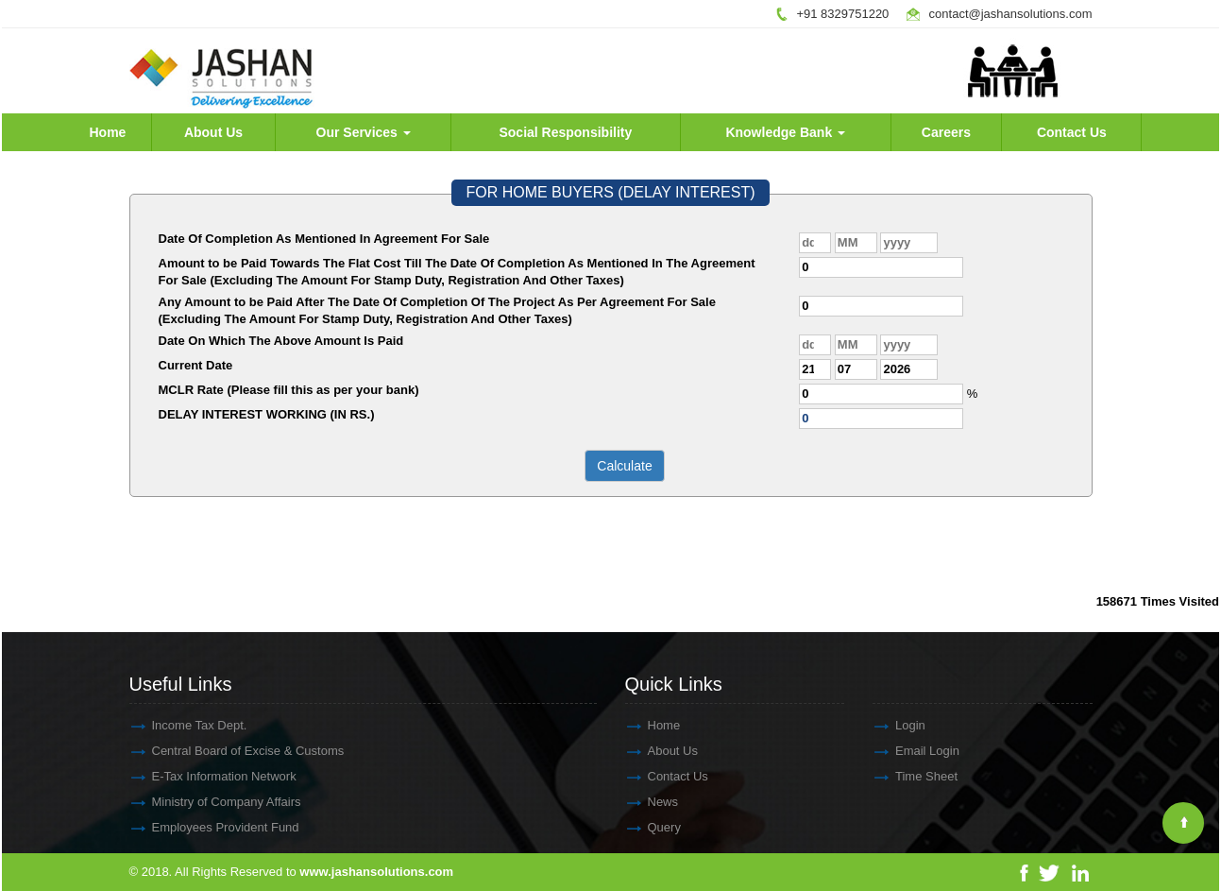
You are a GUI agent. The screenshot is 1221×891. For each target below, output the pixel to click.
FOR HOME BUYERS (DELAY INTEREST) (610, 192)
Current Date (196, 365)
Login (893, 725)
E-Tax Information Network (207, 776)
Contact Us (1072, 132)
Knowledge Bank (785, 132)
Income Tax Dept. (182, 725)
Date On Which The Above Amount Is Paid (281, 341)
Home (107, 132)
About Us (213, 132)
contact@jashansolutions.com (1011, 14)
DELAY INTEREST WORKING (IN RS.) (267, 414)
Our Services (363, 132)
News (646, 802)
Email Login (910, 751)
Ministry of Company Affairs (209, 802)
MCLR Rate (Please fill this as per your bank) (289, 390)
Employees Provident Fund (208, 827)
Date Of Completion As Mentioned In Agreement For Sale (324, 238)
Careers (946, 132)
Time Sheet (909, 776)
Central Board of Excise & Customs (231, 751)
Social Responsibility (565, 132)
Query (647, 827)
